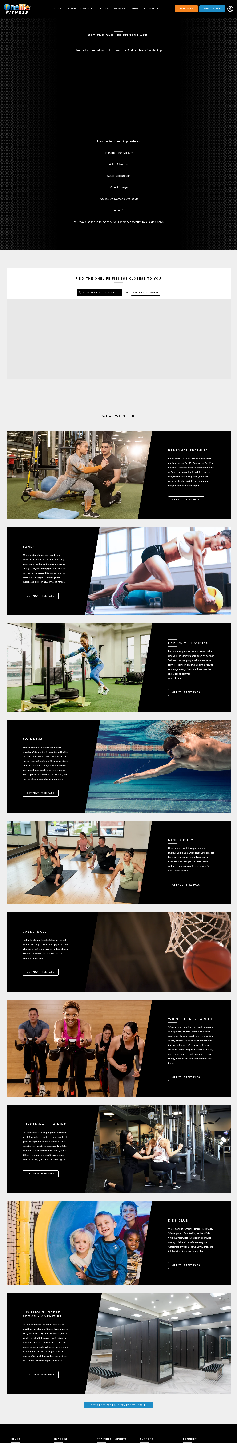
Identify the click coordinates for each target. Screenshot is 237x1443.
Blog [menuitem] (143, 1418)
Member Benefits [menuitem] (80, 9)
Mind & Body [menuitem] (105, 1418)
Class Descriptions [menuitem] (68, 1406)
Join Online (212, 8)
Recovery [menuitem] (151, 9)
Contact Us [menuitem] (148, 1402)
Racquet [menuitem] (103, 1425)
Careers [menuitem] (146, 1414)
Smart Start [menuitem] (106, 1402)
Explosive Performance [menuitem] (114, 1410)
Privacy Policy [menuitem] (150, 1422)
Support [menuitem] (147, 1394)
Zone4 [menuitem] (101, 1414)
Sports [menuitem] (135, 9)
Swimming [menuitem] (104, 1422)
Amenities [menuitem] (18, 1406)
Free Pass (186, 8)
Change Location (145, 247)
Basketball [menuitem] (105, 1429)
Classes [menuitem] (103, 9)
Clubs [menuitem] (16, 1394)
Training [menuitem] (119, 9)
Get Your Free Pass (186, 454)
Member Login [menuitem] (149, 1410)
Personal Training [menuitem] (110, 1406)
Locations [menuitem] (56, 9)
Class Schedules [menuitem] (66, 1402)
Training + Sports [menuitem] (112, 1394)
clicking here (154, 177)
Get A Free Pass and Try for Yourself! (118, 1360)
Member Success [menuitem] (22, 1410)
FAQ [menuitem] (142, 1406)
